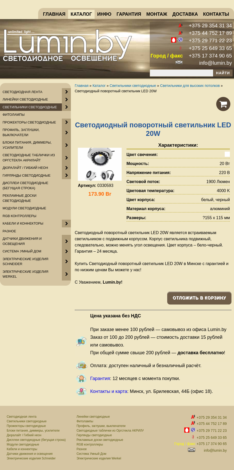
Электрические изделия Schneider (31, 458)
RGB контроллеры (90, 444)
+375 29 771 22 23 (210, 40)
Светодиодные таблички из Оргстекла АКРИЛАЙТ (110, 430)
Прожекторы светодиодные (26, 426)
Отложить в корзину (199, 298)
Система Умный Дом (91, 454)
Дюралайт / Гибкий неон (24, 435)
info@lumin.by (215, 63)
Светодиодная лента (22, 416)
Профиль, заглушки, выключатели (101, 426)
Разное (82, 449)
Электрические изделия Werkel (99, 458)
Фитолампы (85, 421)
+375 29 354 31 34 (210, 25)
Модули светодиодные (23, 444)
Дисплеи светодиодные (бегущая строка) (36, 440)
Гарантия (100, 378)
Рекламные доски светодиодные (100, 440)
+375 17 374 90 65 (210, 56)
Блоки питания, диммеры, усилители (33, 430)
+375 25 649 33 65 (210, 48)
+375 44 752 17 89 (210, 33)
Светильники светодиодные (27, 421)
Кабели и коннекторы (22, 449)
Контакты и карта (108, 391)
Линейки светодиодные (93, 416)
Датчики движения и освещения (30, 454)
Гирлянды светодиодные (94, 435)
